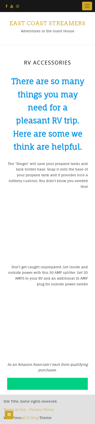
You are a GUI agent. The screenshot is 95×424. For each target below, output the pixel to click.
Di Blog (30, 418)
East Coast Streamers (47, 23)
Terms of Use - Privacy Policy (29, 409)
